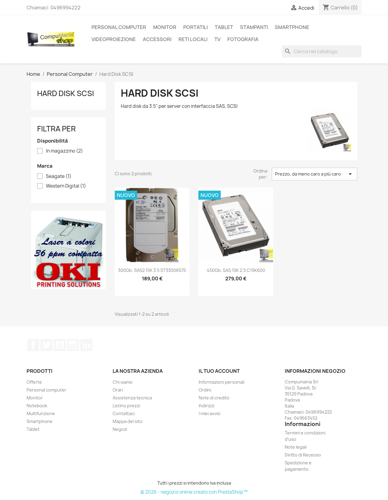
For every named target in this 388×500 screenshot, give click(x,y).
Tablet (224, 27)
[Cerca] (321, 51)
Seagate (59, 176)
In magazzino (64, 151)
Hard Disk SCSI (65, 93)
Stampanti (254, 27)
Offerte (34, 382)
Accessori (157, 39)
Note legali (295, 447)
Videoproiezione (113, 39)
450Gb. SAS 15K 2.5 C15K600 (236, 270)
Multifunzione (41, 413)
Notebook (37, 405)
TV (217, 39)
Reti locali (192, 39)
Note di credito (214, 398)
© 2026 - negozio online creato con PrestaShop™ (194, 492)
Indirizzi (206, 405)
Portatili (195, 27)
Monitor (164, 27)
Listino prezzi (126, 405)
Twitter (46, 345)
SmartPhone (292, 27)
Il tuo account (219, 371)
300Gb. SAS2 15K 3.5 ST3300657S (152, 270)
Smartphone (40, 421)
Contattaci (124, 413)
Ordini (205, 390)
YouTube (60, 345)
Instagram (73, 345)
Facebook (33, 345)
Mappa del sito (128, 421)
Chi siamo (123, 382)
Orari (118, 390)
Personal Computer (118, 27)
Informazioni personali (221, 382)
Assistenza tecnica (132, 398)
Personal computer (46, 390)
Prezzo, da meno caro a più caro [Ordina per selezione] (314, 174)
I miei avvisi (209, 413)
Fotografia (242, 39)
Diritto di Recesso (303, 455)
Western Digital (66, 186)
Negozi (120, 429)
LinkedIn (86, 345)
